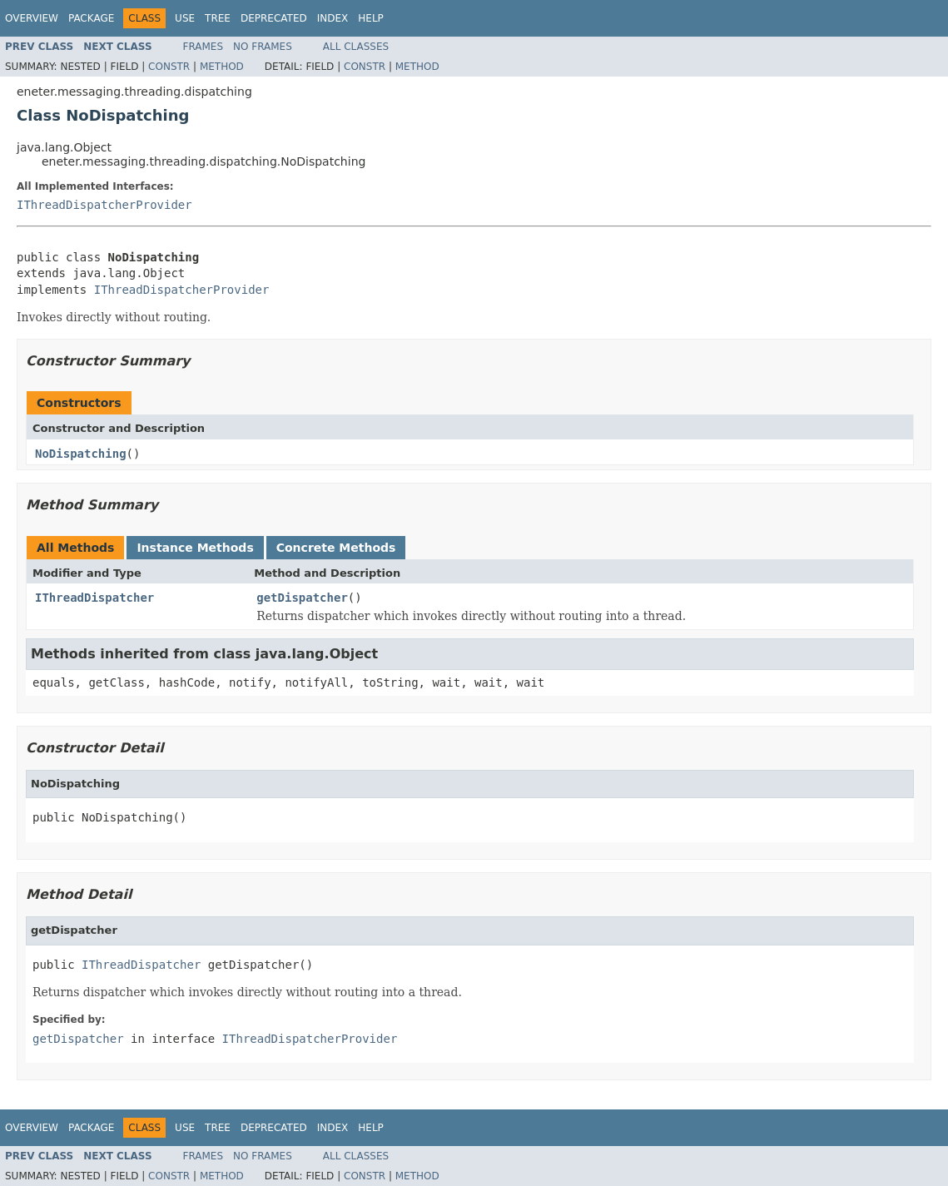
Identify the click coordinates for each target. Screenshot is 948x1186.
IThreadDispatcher (94, 597)
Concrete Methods (336, 547)
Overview (31, 18)
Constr (169, 66)
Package (91, 18)
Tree (218, 18)
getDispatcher (302, 597)
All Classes (356, 46)
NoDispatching (81, 453)
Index (333, 18)
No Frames (262, 46)
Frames (203, 46)
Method (222, 66)
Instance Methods (194, 547)
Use (185, 18)
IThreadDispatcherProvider (104, 204)
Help (371, 18)
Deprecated (274, 18)
